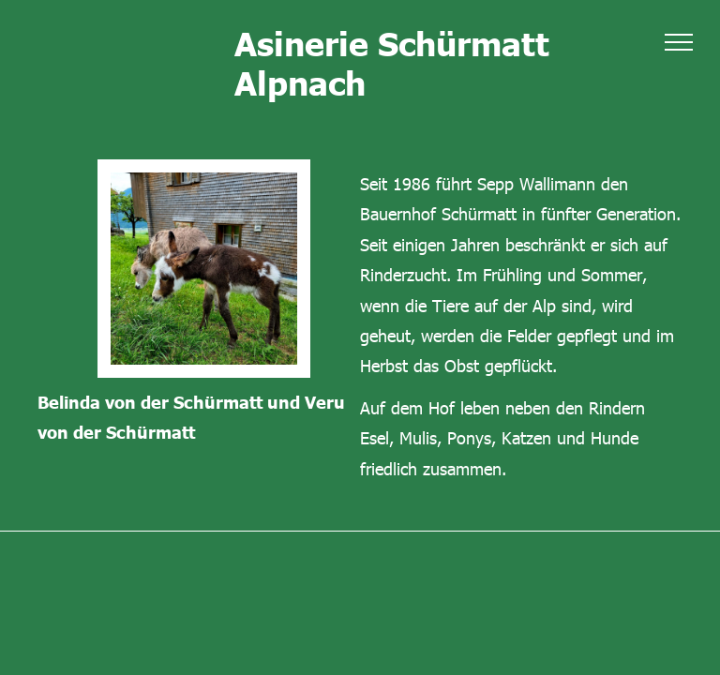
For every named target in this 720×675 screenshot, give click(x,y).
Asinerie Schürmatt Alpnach (391, 62)
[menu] (678, 42)
